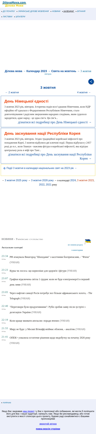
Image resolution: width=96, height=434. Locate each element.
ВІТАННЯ (80, 11)
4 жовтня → (84, 92)
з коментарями (77, 250)
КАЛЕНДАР (68, 11)
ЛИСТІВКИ (7, 17)
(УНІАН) (14, 262)
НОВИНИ (55, 11)
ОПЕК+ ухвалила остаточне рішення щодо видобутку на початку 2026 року (50, 337)
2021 (49, 184)
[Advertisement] (48, 45)
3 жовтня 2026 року (42, 180)
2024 (73, 180)
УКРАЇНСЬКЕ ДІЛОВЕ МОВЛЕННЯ (32, 11)
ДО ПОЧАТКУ (8, 11)
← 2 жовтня (12, 92)
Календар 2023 (36, 71)
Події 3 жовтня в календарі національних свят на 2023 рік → (40, 168)
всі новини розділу (75, 245)
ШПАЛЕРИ (20, 17)
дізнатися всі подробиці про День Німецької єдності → (55, 122)
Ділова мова (13, 71)
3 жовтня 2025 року (16, 180)
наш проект (28, 411)
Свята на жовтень (63, 71)
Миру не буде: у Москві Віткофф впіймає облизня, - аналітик (42, 329)
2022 (42, 184)
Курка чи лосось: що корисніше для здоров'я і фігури (38, 270)
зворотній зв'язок (48, 424)
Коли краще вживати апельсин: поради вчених (34, 320)
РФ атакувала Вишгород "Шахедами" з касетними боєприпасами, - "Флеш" (50, 257)
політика (6, 402)
